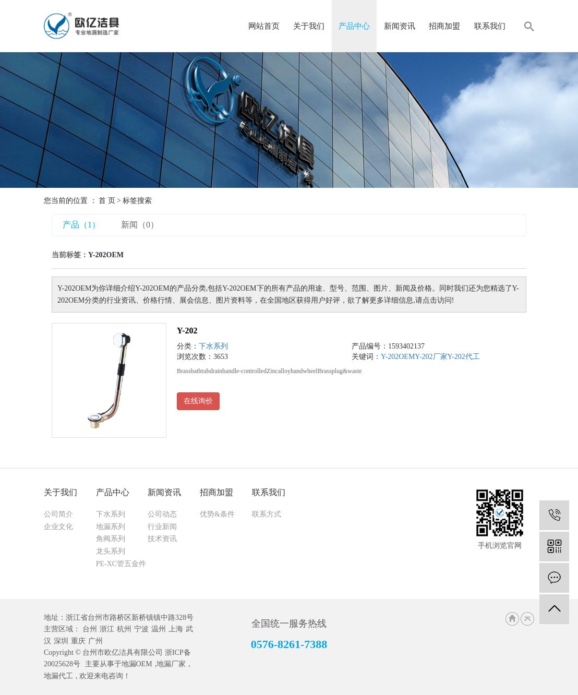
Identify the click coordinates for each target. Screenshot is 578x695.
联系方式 (266, 514)
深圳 (61, 641)
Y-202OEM (398, 357)
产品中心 (354, 26)
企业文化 (58, 527)
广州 (95, 641)
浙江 (107, 629)
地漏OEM (137, 664)
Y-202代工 (464, 357)
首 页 (107, 201)
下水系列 (213, 346)
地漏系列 (110, 527)
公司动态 (162, 514)
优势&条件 (217, 514)
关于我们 (308, 26)
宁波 (141, 629)
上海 (175, 629)
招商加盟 (444, 26)
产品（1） (81, 224)
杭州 (124, 629)
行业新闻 (162, 527)
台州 (89, 629)
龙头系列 (110, 551)
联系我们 (489, 26)
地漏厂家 (171, 664)
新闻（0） (140, 224)
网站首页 (264, 26)
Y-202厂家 (431, 357)
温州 (158, 629)
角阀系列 (110, 539)
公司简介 (58, 514)
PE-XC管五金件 (121, 564)
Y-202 (187, 330)
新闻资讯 (399, 26)
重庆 (78, 641)
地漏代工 (58, 676)
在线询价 (198, 401)
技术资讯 (162, 539)
